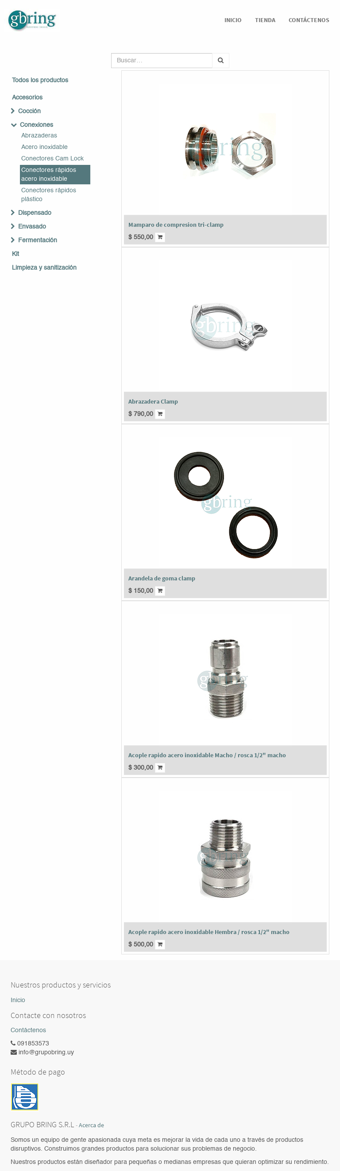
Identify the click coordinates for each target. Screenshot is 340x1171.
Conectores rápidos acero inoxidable (48, 174)
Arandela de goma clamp (161, 578)
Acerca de (91, 1125)
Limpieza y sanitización (44, 268)
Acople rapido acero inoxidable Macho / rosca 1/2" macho (207, 755)
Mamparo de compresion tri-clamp (176, 225)
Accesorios (27, 98)
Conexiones (36, 125)
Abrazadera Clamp (153, 401)
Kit (15, 254)
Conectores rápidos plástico (48, 194)
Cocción (29, 111)
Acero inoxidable (44, 147)
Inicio (18, 1000)
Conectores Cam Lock (52, 159)
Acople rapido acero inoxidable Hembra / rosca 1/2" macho (209, 932)
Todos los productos (40, 80)
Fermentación (37, 240)
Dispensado (34, 213)
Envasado (32, 227)
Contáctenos (28, 1030)
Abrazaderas (39, 136)
